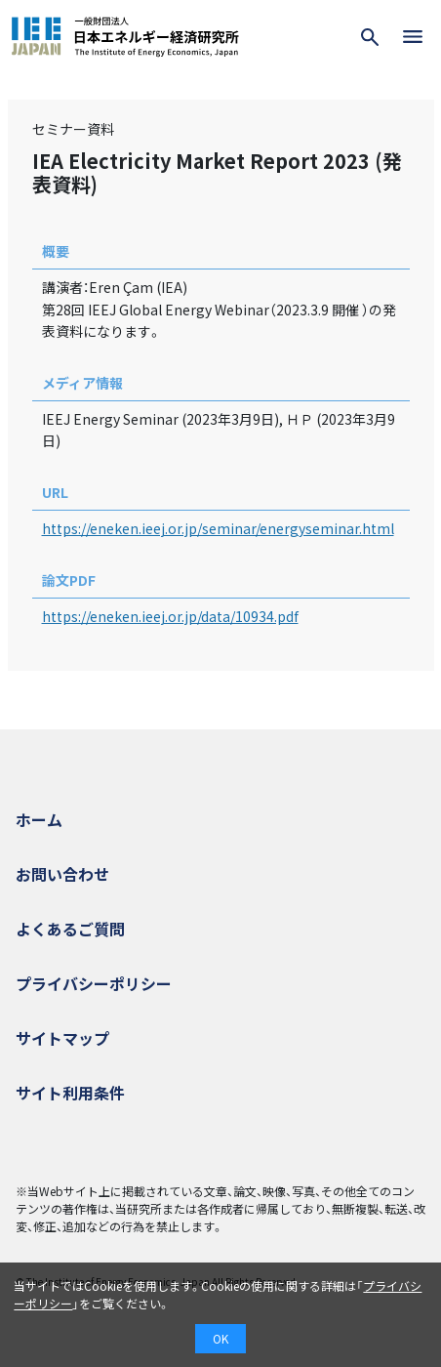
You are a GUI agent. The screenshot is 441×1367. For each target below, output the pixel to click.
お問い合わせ (62, 874)
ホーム (39, 819)
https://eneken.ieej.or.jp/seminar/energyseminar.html (218, 528)
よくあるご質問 (70, 928)
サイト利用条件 (70, 1092)
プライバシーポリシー (94, 983)
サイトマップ (62, 1038)
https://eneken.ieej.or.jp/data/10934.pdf (170, 616)
